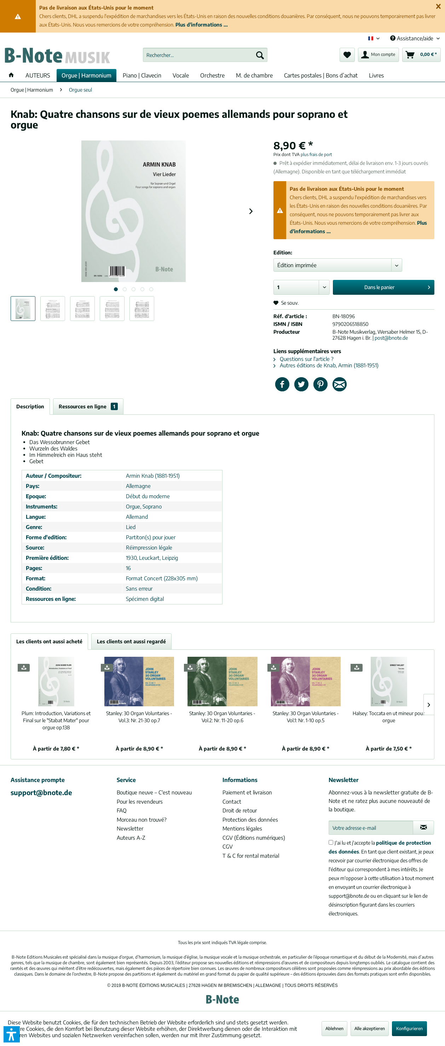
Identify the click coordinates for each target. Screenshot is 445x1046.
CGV (228, 846)
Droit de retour (240, 810)
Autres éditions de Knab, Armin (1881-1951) (325, 365)
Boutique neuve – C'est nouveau (154, 792)
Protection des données (250, 819)
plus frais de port (316, 154)
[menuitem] (205, 55)
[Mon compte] (378, 55)
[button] (12, 1034)
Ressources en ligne (88, 406)
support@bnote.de (41, 792)
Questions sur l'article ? (303, 359)
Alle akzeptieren (369, 1028)
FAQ (122, 810)
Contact (232, 801)
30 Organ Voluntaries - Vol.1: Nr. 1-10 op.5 (306, 716)
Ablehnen (334, 1028)
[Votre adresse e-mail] (371, 828)
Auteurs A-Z (131, 837)
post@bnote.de (391, 338)
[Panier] (421, 55)
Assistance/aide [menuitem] (412, 38)
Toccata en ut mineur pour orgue (389, 716)
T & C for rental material (251, 855)
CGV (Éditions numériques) (254, 837)
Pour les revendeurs (140, 801)
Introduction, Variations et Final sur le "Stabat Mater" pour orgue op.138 (56, 720)
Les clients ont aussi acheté (49, 641)
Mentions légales (242, 828)
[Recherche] (260, 55)
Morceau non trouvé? (142, 819)
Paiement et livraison (247, 792)
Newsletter (130, 828)
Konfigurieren (409, 1028)
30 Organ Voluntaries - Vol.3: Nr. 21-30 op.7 (139, 716)
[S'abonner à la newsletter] (423, 828)
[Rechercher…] (205, 55)
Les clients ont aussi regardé (131, 641)
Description (30, 406)
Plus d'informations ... (201, 25)
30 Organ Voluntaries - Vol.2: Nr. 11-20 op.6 (222, 716)
